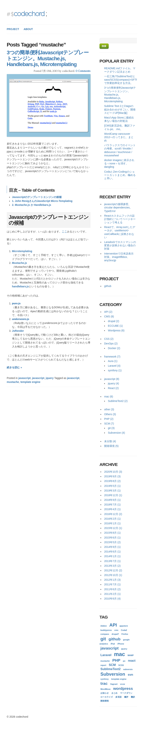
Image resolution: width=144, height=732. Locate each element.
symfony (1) (115, 370)
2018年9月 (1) (112, 499)
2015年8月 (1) (112, 532)
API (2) (108, 311)
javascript (24, 378)
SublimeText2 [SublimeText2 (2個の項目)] (110, 669)
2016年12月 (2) (113, 514)
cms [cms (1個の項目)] (116, 630)
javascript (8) (111, 378)
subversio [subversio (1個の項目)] (128, 669)
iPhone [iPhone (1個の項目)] (120, 644)
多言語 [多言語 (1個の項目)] (118, 697)
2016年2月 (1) (112, 518)
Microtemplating (22, 251)
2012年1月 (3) (112, 579)
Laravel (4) (114, 365)
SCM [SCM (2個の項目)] (112, 665)
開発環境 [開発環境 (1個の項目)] (104, 701)
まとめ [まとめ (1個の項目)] (114, 693)
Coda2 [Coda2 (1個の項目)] (124, 630)
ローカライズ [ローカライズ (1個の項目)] (106, 697)
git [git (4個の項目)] (103, 638)
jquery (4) (113, 383)
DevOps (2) (111, 343)
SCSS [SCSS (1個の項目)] (121, 665)
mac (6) (108, 396)
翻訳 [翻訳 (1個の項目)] (133, 697)
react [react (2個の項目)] (131, 660)
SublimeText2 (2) (118, 400)
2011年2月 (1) (112, 593)
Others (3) (110, 414)
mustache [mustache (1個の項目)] (105, 661)
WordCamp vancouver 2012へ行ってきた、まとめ (119, 137)
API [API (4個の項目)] (113, 625)
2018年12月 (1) (113, 495)
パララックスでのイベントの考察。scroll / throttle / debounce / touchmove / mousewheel (120, 150)
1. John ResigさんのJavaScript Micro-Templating (42, 200)
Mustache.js (19, 262)
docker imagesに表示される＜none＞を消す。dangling (119, 163)
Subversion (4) (116, 432)
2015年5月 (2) (112, 542)
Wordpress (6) (116, 330)
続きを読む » (14, 367)
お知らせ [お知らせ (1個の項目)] (104, 693)
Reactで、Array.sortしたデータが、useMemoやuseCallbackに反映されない (119, 232)
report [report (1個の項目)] (103, 665)
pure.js (16, 303)
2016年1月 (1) (112, 523)
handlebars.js (20, 286)
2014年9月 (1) (112, 546)
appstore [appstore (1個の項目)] (124, 626)
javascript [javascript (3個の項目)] (109, 648)
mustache (13, 381)
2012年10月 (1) (113, 575)
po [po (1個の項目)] (124, 661)
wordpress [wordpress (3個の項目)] (123, 688)
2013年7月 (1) (112, 561)
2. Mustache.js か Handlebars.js (31, 204)
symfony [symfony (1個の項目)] (104, 679)
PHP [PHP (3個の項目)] (116, 660)
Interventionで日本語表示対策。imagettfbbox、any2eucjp (119, 257)
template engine (30, 381)
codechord (29, 14)
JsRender (18, 330)
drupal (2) (113, 321)
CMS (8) (109, 316)
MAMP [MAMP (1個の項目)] (131, 655)
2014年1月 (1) (112, 556)
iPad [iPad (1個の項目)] (113, 644)
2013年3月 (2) (112, 565)
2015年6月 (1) (112, 537)
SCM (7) (109, 423)
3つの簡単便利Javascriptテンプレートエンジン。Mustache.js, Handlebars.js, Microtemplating (47, 58)
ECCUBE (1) (115, 325)
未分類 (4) (110, 441)
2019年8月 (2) (112, 481)
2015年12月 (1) (113, 528)
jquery (50, 378)
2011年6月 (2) (112, 589)
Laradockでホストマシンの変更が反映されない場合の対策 (120, 245)
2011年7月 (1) (112, 584)
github (107, 286)
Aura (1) (112, 361)
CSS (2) (109, 338)
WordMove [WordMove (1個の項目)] (105, 689)
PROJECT (13, 29)
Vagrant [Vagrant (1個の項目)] (113, 684)
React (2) (113, 388)
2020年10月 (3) (113, 471)
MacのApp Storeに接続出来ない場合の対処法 (119, 119)
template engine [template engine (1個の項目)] (118, 679)
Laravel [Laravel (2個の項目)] (105, 655)
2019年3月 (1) (112, 490)
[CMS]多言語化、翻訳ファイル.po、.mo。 (119, 127)
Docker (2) (114, 348)
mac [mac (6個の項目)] (119, 654)
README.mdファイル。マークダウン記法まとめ (119, 70)
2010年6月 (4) (112, 598)
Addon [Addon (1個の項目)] (103, 626)
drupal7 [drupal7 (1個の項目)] (115, 634)
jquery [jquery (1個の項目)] (124, 649)
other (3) (109, 409)
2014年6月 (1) (112, 551)
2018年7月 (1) (112, 504)
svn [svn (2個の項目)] (130, 674)
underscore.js (20, 319)
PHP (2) (109, 418)
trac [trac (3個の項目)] (104, 683)
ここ (64, 231)
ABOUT (28, 29)
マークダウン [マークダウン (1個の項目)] (126, 693)
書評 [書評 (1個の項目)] (126, 697)
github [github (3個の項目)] (115, 639)
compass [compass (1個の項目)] (104, 634)
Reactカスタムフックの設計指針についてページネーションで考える (120, 219)
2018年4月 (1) (112, 509)
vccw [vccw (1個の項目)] (122, 684)
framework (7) (112, 356)
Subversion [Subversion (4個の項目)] (112, 674)
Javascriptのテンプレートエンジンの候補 (37, 197)
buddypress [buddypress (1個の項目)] (106, 630)
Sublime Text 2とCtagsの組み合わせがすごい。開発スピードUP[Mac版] (120, 109)
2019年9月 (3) (112, 476)
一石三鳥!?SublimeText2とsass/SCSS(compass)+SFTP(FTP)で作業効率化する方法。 (120, 80)
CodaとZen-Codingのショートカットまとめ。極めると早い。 (120, 175)
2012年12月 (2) (113, 570)
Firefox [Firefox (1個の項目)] (124, 634)
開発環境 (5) (111, 445)
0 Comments (83, 71)
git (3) (111, 428)
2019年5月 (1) (112, 485)
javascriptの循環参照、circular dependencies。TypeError (118, 207)
